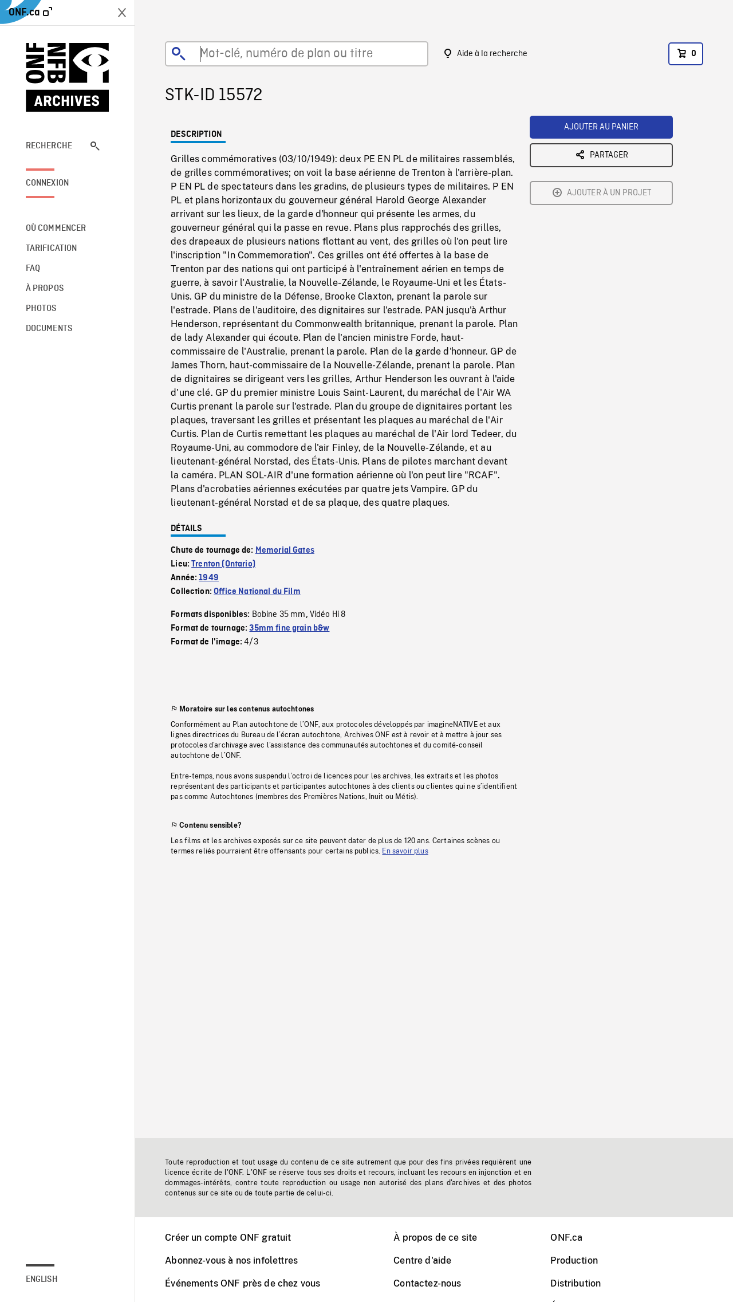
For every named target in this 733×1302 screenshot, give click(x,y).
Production (574, 1260)
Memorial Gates (284, 550)
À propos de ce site (435, 1237)
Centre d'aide (422, 1260)
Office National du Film (257, 591)
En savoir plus (405, 851)
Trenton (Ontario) (223, 564)
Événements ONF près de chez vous (242, 1283)
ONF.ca (566, 1237)
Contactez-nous (427, 1283)
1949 (209, 578)
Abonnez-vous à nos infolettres (231, 1260)
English (42, 1279)
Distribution (575, 1283)
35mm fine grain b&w (289, 628)
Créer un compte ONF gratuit (228, 1237)
